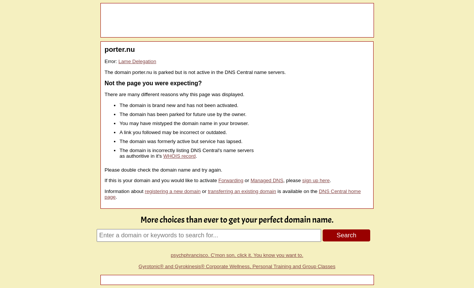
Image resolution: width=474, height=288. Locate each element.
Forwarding (231, 180)
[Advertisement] (237, 20)
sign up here (316, 180)
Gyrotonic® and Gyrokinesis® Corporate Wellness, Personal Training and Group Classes (237, 266)
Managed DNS (267, 180)
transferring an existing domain (242, 191)
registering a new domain (172, 191)
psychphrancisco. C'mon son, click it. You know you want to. (237, 255)
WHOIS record (179, 156)
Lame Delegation (137, 61)
